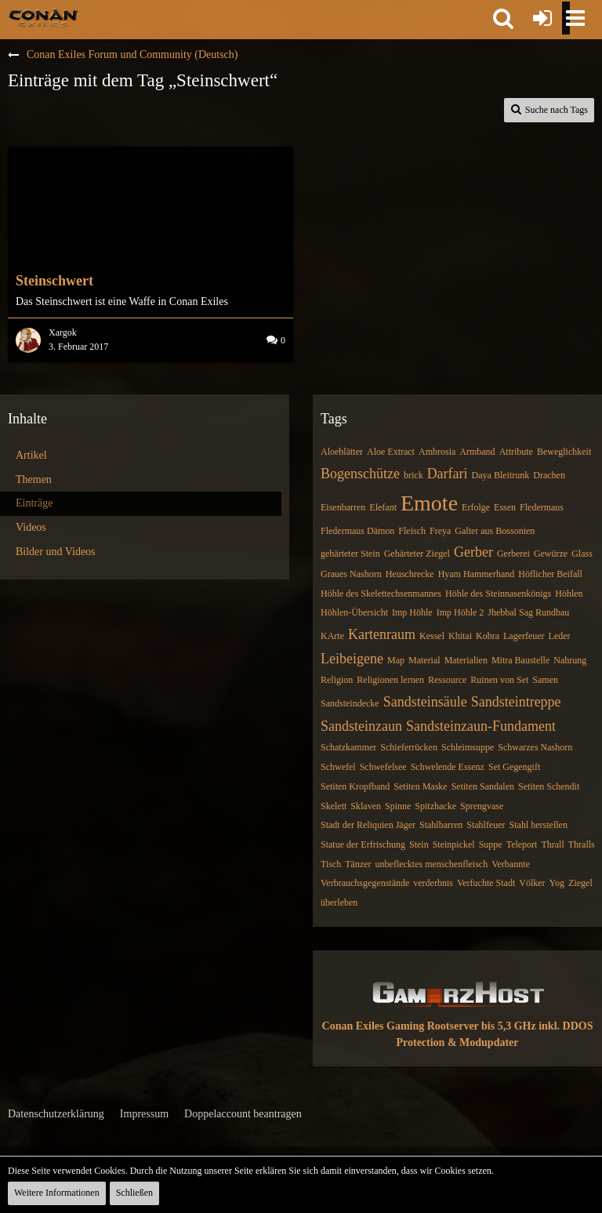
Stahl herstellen (539, 824)
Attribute (516, 451)
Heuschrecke (410, 573)
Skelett (333, 806)
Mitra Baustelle (520, 660)
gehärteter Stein (350, 553)
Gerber (473, 552)
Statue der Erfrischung (363, 844)
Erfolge (476, 507)
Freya (440, 530)
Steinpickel (454, 844)
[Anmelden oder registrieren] (542, 18)
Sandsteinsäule (425, 702)
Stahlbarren (440, 824)
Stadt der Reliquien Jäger (368, 824)
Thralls (581, 844)
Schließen (134, 1192)
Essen (505, 507)
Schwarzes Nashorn (535, 747)
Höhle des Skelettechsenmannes (381, 593)
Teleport (522, 844)
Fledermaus (542, 507)
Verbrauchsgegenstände (365, 882)
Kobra (487, 635)
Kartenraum (381, 634)
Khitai (460, 635)
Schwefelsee (383, 766)
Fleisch (412, 530)
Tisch (331, 864)
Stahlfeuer (485, 824)
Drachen (549, 475)
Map (395, 660)
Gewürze (551, 553)
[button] (503, 18)
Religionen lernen (390, 679)
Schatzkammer (348, 747)
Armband (477, 451)
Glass (582, 553)
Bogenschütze (360, 473)
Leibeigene (352, 658)
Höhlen (568, 593)
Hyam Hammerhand (476, 573)
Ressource (447, 679)
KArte (332, 635)
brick (413, 475)
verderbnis (433, 882)
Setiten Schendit (548, 786)
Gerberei (513, 553)
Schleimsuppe (467, 747)
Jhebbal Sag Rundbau (528, 612)
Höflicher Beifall (550, 573)
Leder (560, 635)
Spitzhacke (435, 806)
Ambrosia (437, 451)
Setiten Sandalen (483, 786)
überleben (339, 902)
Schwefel (338, 766)
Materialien (466, 660)
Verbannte (510, 864)
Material (424, 660)
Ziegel (580, 882)
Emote (429, 503)
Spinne (398, 806)
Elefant (383, 507)
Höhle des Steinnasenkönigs (498, 593)
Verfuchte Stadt (486, 882)
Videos (31, 527)
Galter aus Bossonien (495, 530)
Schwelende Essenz (447, 766)
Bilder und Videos (56, 551)
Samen (545, 679)
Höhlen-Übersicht (354, 612)
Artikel (31, 455)
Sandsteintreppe (516, 702)
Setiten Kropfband (355, 786)
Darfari (447, 473)
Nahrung (569, 660)
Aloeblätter (342, 451)
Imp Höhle (412, 612)
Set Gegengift (514, 766)
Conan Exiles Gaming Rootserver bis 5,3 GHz (429, 1026)
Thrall (552, 844)
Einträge (34, 503)
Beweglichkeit (564, 451)
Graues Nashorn (351, 573)
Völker (532, 882)
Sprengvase (481, 806)
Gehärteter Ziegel (417, 553)
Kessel (431, 635)
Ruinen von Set (499, 679)
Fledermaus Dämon (357, 530)
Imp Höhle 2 (460, 612)
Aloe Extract (391, 451)
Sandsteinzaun (361, 726)
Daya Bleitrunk (501, 475)
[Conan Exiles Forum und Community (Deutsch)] (43, 17)
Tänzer (358, 864)
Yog (556, 882)
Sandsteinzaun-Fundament (481, 726)
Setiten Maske (420, 786)
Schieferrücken (408, 747)
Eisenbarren (343, 507)
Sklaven (365, 806)
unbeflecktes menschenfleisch (431, 864)
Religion (337, 679)
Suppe (490, 844)
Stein (419, 844)
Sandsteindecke (350, 703)
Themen (34, 479)
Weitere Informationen (57, 1192)
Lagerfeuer (524, 635)
